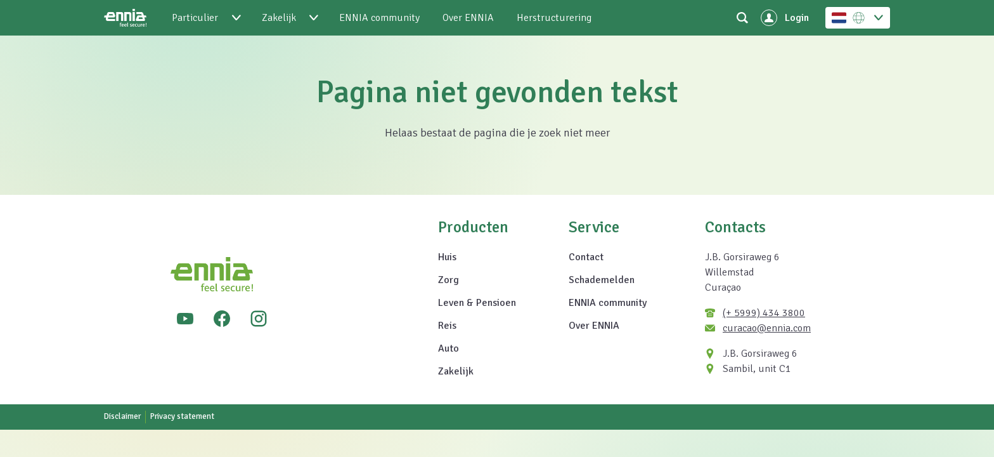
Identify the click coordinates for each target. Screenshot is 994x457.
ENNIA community (608, 302)
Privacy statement (182, 416)
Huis (447, 257)
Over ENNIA (594, 325)
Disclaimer (122, 416)
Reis (447, 325)
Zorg (448, 280)
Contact (586, 257)
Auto (448, 348)
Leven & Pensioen (477, 302)
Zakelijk (456, 371)
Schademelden (602, 280)
